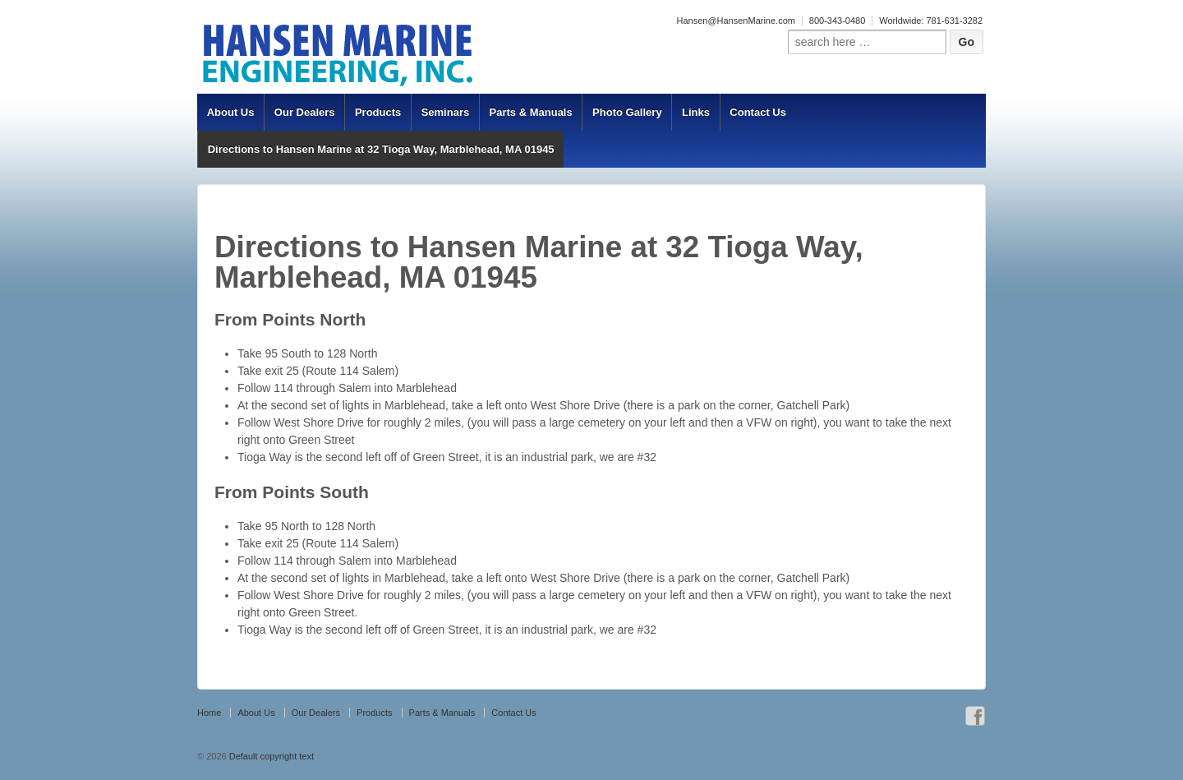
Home (209, 713)
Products (378, 112)
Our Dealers (304, 112)
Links (696, 112)
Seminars (445, 112)
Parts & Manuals (531, 112)
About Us (231, 112)
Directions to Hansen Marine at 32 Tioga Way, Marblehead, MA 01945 (381, 149)
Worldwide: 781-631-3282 (931, 20)
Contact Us (758, 112)
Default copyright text (270, 756)
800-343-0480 (837, 20)
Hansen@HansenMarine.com (735, 20)
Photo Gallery (627, 112)
